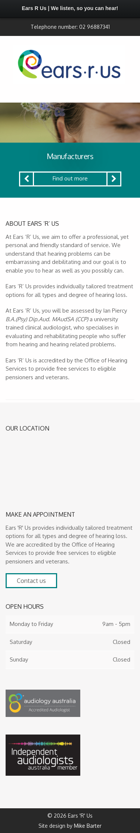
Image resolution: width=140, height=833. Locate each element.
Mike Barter (88, 826)
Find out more (70, 178)
